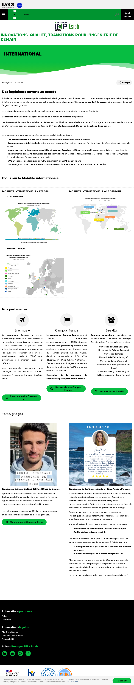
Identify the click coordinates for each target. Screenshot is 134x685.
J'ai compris (121, 681)
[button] (4, 14)
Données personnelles (12, 635)
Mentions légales (10, 632)
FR (14, 10)
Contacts (6, 619)
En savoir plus (73, 682)
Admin (5, 616)
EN (14, 18)
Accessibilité (8, 639)
